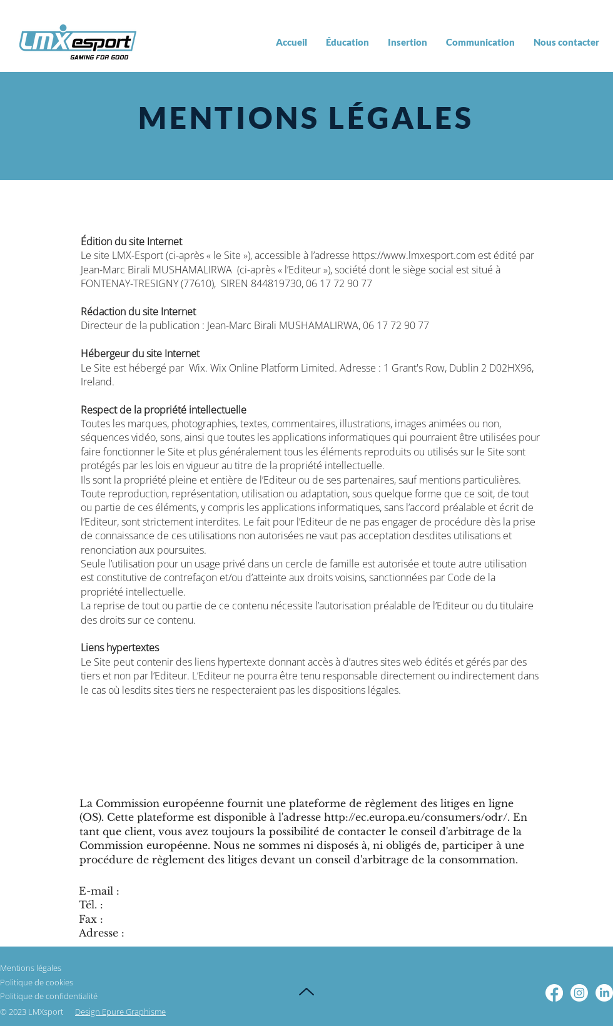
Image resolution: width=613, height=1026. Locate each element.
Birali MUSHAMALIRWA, (308, 325)
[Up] (306, 992)
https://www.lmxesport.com (413, 255)
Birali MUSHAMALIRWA (180, 270)
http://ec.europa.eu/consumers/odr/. (417, 817)
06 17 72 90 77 (339, 283)
